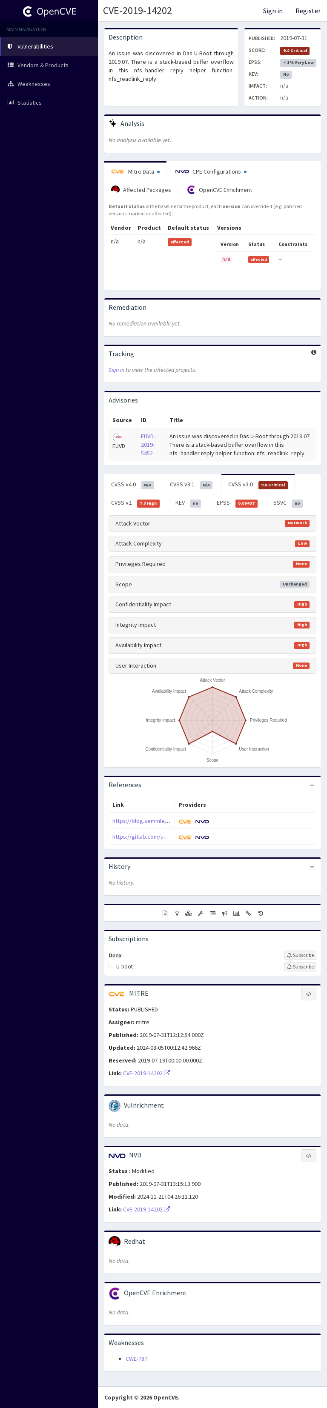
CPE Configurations (211, 171)
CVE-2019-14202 (137, 10)
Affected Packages (141, 190)
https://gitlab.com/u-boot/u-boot (154, 836)
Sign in (273, 10)
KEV (188, 503)
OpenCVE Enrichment (219, 190)
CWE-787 (136, 1358)
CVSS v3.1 (191, 484)
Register (308, 10)
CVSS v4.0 (132, 484)
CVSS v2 (135, 503)
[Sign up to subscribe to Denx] (300, 955)
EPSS (237, 503)
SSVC (288, 503)
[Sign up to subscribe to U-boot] (300, 966)
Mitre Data (135, 171)
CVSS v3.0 (258, 484)
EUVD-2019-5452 (148, 444)
